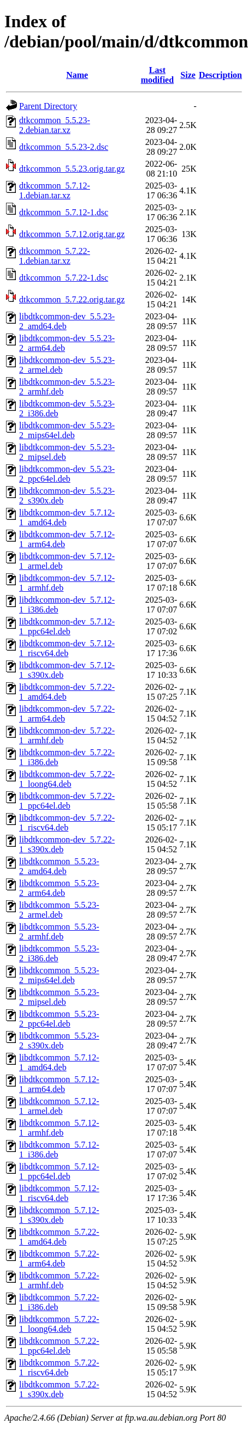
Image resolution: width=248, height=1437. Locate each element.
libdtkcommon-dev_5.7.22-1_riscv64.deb (67, 822)
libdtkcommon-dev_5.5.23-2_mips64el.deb (67, 430)
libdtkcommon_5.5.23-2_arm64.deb (59, 888)
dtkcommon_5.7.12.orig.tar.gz (72, 234)
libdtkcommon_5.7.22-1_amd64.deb (59, 1236)
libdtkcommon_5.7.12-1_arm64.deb (59, 1084)
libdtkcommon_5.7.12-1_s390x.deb (59, 1214)
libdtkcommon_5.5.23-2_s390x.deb (59, 1040)
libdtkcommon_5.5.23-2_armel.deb (59, 909)
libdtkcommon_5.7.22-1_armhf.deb (59, 1280)
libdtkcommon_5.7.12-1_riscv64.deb (59, 1193)
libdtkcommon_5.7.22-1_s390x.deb (59, 1389)
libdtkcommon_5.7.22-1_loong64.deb (59, 1323)
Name (77, 75)
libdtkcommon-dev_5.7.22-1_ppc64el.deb (67, 800)
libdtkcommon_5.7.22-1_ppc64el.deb (59, 1345)
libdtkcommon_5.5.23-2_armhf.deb (59, 931)
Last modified (157, 74)
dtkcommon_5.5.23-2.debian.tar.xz (54, 125)
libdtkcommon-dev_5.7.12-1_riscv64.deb (67, 648)
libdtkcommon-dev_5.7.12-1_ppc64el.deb (67, 626)
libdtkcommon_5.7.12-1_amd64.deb (59, 1062)
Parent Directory (48, 106)
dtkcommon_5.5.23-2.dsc (63, 146)
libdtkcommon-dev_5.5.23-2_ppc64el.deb (67, 473)
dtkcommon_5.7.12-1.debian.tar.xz (54, 190)
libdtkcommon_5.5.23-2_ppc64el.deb (59, 1018)
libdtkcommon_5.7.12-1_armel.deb (59, 1105)
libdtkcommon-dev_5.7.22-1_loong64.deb (67, 779)
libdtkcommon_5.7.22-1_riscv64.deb (59, 1367)
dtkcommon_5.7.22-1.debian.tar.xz (54, 255)
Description (220, 75)
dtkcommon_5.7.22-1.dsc (63, 277)
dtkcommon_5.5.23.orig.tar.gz (72, 168)
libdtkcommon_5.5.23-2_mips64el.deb (59, 975)
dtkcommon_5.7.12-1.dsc (63, 212)
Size (188, 75)
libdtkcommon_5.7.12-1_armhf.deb (59, 1127)
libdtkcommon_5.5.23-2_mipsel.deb (59, 996)
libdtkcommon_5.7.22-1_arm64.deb (59, 1258)
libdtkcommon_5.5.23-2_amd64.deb (59, 866)
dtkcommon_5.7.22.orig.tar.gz (72, 299)
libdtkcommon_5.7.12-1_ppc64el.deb (59, 1171)
